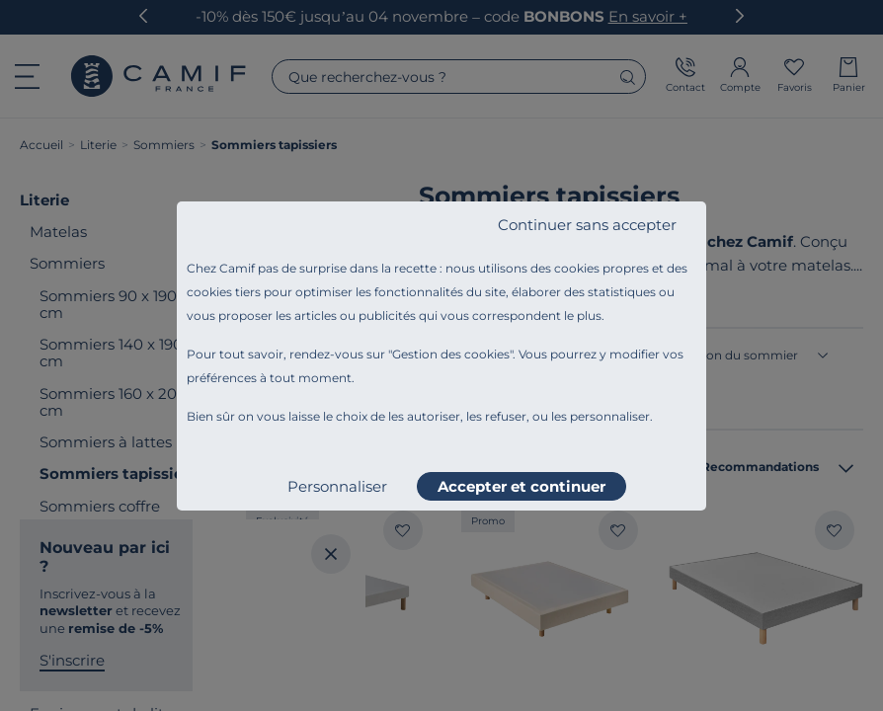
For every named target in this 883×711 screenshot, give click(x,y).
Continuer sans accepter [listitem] (587, 224)
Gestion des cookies (451, 354)
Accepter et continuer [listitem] (521, 486)
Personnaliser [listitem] (337, 486)
